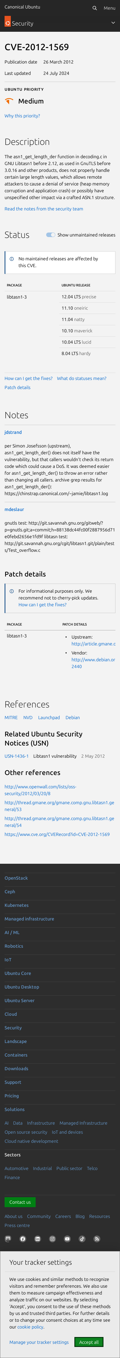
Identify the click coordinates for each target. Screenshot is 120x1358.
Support (13, 1082)
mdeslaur (14, 509)
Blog (80, 1216)
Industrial (42, 1168)
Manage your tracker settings (39, 1342)
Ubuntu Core (18, 973)
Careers (63, 1216)
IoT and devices (67, 1132)
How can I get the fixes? (28, 378)
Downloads (16, 1068)
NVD (27, 717)
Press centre (17, 1225)
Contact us (20, 1202)
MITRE (11, 717)
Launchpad (49, 717)
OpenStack (16, 877)
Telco (92, 1168)
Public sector (69, 1168)
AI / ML (12, 932)
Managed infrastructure (29, 918)
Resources (99, 1216)
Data (18, 1122)
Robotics (14, 946)
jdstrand (13, 432)
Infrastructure (41, 1122)
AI (7, 1122)
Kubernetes (17, 905)
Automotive (17, 1168)
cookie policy (30, 1326)
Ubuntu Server (19, 1000)
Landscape (16, 1041)
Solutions (15, 1109)
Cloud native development (31, 1141)
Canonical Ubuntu (22, 6)
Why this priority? (22, 115)
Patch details (17, 387)
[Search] (94, 8)
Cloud (11, 1014)
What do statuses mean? (81, 378)
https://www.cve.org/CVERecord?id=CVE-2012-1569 (57, 834)
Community (39, 1216)
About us (14, 1216)
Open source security (26, 1132)
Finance (12, 1177)
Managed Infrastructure (83, 1122)
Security (13, 1027)
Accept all (89, 1342)
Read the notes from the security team (44, 208)
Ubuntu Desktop (22, 986)
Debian (73, 717)
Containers (16, 1054)
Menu (109, 7)
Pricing (12, 1095)
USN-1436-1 (17, 756)
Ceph (10, 891)
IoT (8, 959)
